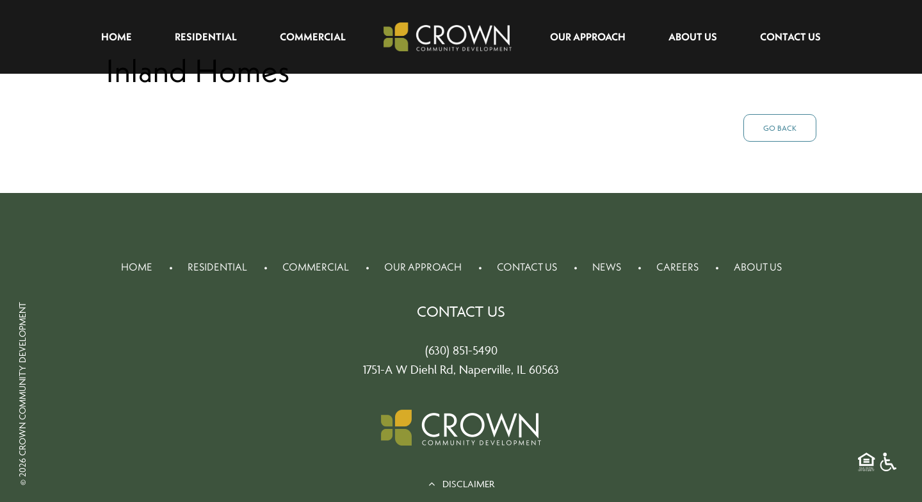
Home (116, 36)
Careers (677, 266)
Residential (206, 36)
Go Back (780, 128)
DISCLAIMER (461, 484)
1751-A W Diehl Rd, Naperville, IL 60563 (461, 369)
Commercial (313, 36)
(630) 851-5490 (461, 350)
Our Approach (588, 36)
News (606, 266)
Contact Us (790, 36)
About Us (692, 36)
